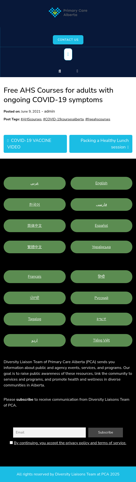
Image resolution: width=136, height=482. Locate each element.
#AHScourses (31, 119)
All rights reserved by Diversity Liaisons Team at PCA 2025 (67, 474)
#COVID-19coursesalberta (63, 119)
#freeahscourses (97, 119)
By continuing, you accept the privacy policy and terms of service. (70, 443)
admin (49, 111)
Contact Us (68, 40)
